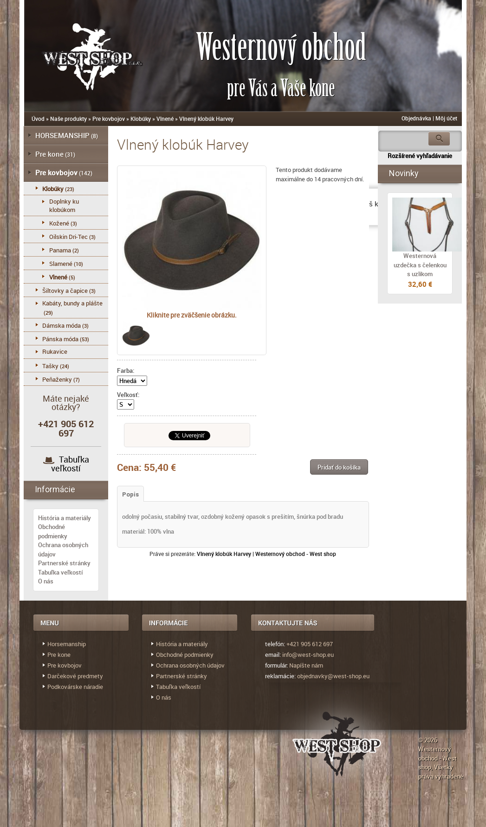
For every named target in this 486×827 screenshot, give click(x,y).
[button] (339, 467)
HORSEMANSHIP (62, 135)
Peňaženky (57, 379)
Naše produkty (68, 118)
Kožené (59, 223)
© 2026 (427, 740)
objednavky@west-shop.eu (333, 676)
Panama (60, 250)
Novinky (404, 173)
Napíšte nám (306, 665)
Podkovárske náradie (75, 686)
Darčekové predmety (75, 676)
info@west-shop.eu (308, 654)
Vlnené (165, 118)
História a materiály (64, 518)
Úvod (38, 118)
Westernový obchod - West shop (437, 758)
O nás (45, 581)
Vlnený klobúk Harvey (206, 118)
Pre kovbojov (108, 118)
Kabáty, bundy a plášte (72, 303)
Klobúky (140, 118)
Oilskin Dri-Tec (68, 236)
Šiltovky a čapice (65, 290)
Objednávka (416, 118)
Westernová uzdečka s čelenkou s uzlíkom (420, 264)
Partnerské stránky (64, 563)
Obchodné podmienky (52, 531)
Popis (130, 494)
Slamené (60, 263)
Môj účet (446, 118)
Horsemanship (66, 644)
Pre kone (49, 154)
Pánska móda (60, 339)
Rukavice (54, 351)
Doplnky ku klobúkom (64, 205)
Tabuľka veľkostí (70, 464)
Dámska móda (61, 325)
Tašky (50, 366)
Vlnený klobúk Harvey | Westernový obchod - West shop (266, 553)
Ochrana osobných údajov (190, 665)
